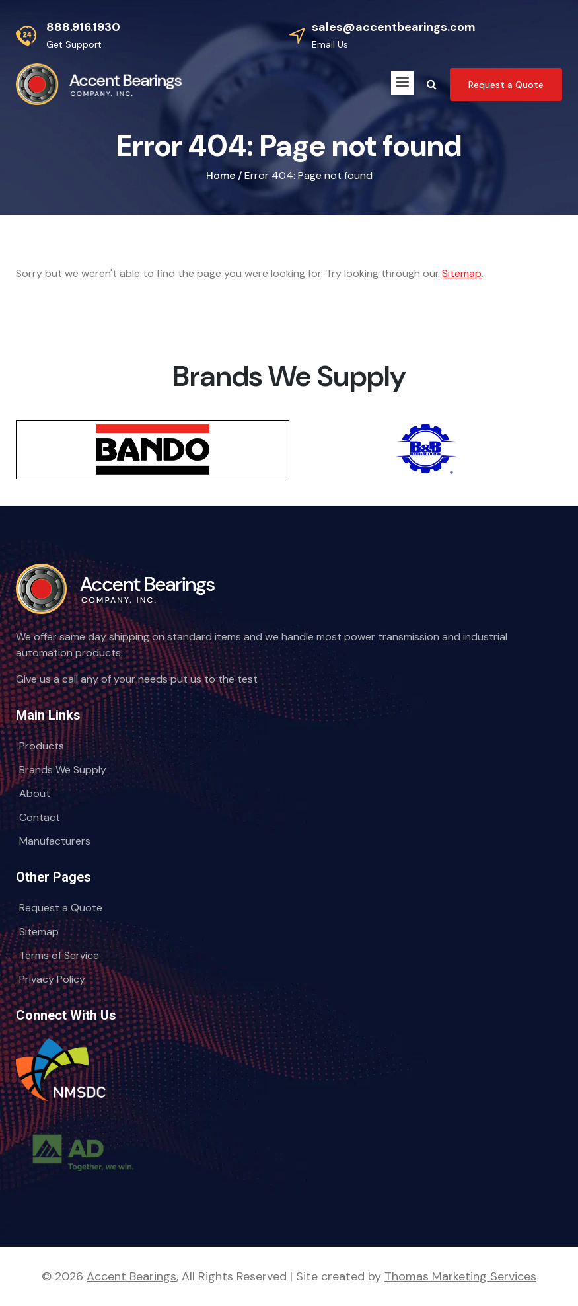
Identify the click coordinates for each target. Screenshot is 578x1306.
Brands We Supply (62, 770)
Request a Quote (60, 908)
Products (41, 746)
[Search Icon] (432, 85)
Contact (39, 817)
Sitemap (462, 273)
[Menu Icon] (402, 83)
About (34, 793)
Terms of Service (59, 955)
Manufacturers (54, 841)
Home (220, 175)
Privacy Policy (52, 979)
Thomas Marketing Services (460, 1276)
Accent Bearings (131, 1276)
